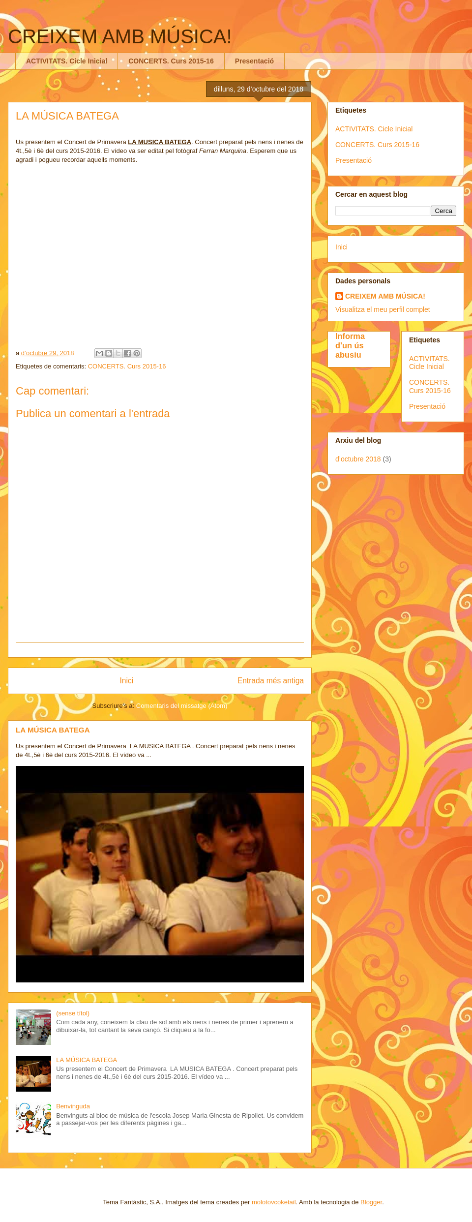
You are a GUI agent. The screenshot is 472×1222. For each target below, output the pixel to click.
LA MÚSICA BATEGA (53, 730)
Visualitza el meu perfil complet (382, 309)
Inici (127, 680)
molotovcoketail (274, 1202)
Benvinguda (73, 1106)
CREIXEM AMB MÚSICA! (120, 36)
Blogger (371, 1202)
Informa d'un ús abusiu (350, 345)
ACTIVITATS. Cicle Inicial (66, 61)
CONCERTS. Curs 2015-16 (171, 61)
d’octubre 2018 (358, 459)
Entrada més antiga (270, 680)
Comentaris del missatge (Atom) (182, 705)
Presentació (254, 61)
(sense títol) (72, 1013)
